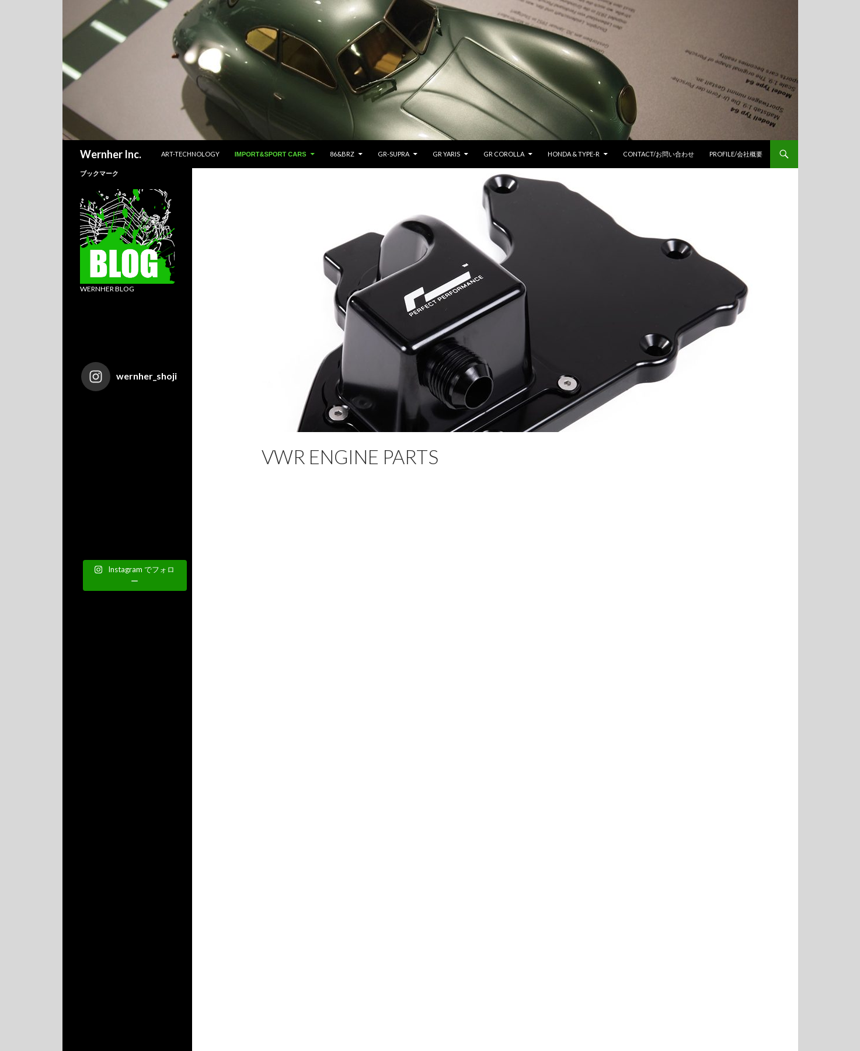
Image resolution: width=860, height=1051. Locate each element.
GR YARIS (446, 154)
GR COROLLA (503, 154)
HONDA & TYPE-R (574, 154)
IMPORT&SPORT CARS (271, 154)
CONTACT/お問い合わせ (658, 154)
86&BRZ (342, 154)
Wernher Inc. (110, 154)
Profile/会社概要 (735, 154)
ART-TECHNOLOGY (190, 154)
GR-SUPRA (393, 154)
